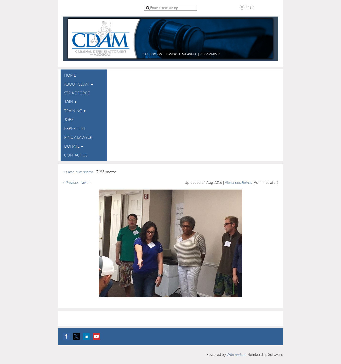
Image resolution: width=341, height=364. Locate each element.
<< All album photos (78, 172)
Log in (250, 7)
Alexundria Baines (238, 182)
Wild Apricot (236, 354)
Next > (85, 182)
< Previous (71, 182)
